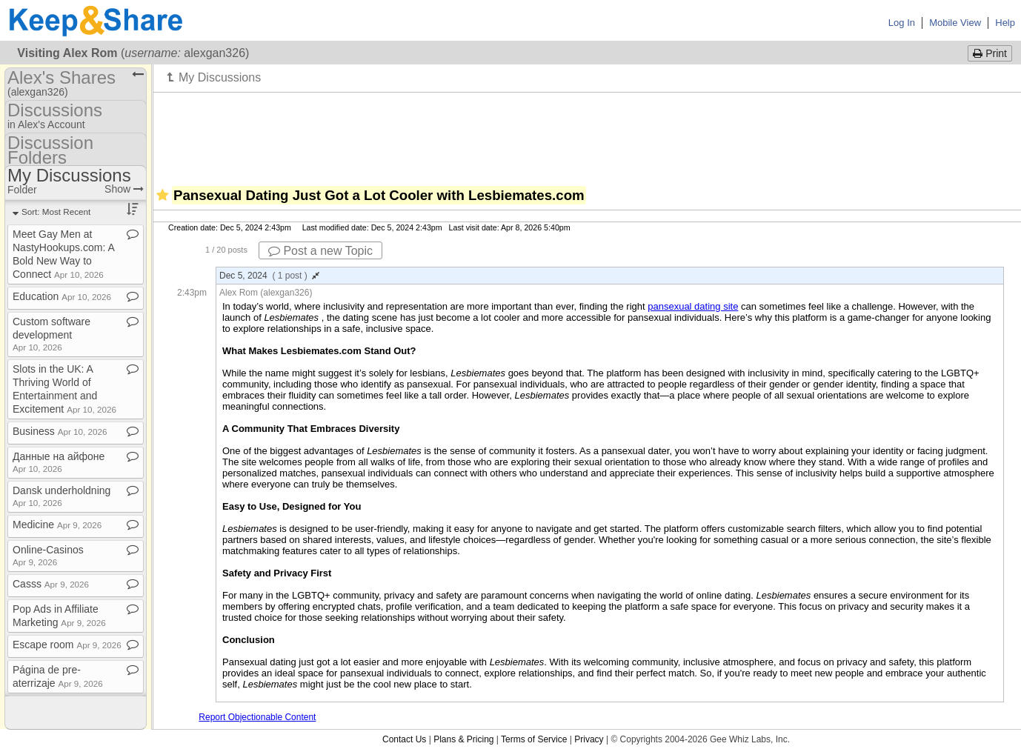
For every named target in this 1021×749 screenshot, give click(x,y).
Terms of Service (534, 739)
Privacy (588, 739)
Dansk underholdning (61, 496)
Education (62, 296)
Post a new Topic (320, 250)
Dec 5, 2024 (269, 275)
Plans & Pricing (463, 739)
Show (124, 189)
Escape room (67, 644)
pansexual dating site (693, 306)
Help (1005, 22)
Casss (51, 584)
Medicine (57, 524)
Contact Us (404, 739)
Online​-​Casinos (48, 555)
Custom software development (51, 334)
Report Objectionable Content (257, 717)
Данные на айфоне (58, 461)
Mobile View (955, 22)
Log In (901, 22)
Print (990, 53)
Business (60, 431)
